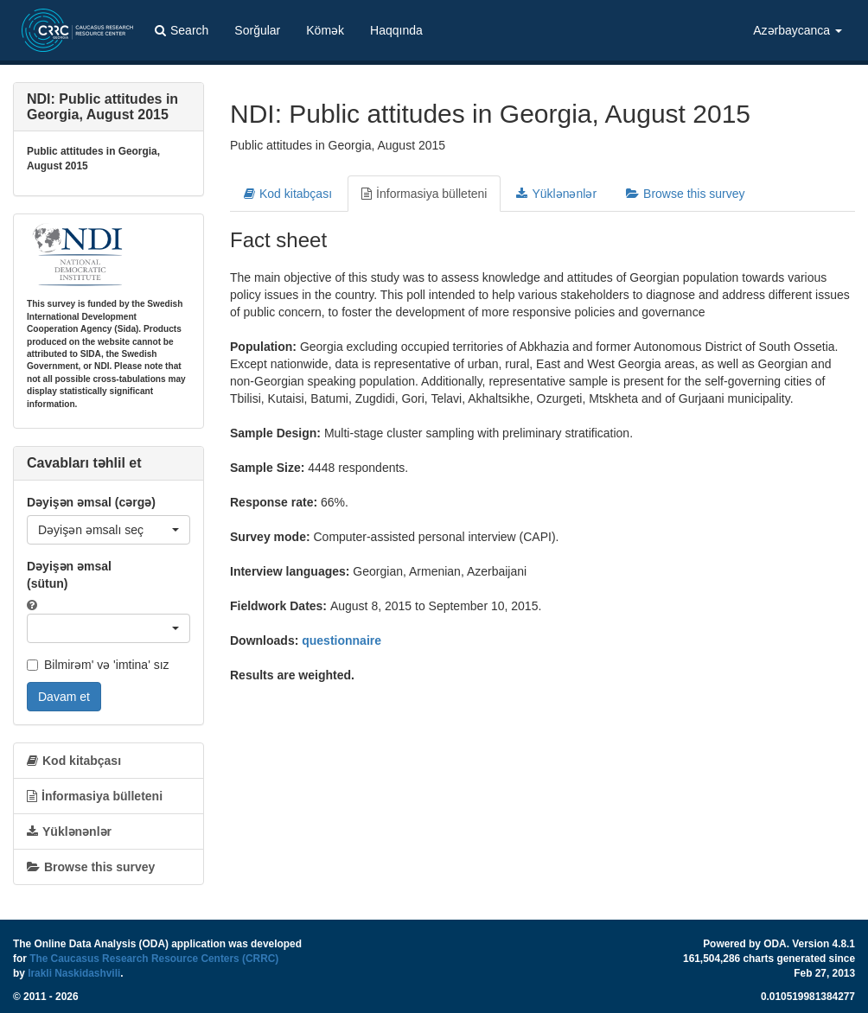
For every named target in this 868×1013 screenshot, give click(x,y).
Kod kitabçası (288, 194)
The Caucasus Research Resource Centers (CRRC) (153, 958)
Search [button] (181, 30)
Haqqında (396, 30)
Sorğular (257, 30)
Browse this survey (685, 194)
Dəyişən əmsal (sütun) (69, 574)
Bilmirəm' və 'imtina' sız (98, 665)
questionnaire (341, 640)
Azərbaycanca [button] (797, 30)
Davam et (64, 697)
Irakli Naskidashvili (74, 973)
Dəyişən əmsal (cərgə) (91, 502)
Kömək (325, 30)
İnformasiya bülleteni (424, 194)
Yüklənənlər (556, 194)
